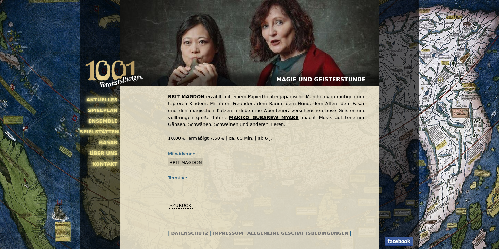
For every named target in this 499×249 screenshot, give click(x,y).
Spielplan (102, 110)
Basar (108, 142)
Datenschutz (189, 233)
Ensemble (102, 121)
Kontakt (105, 164)
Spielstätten (98, 132)
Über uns (103, 153)
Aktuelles (102, 99)
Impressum (227, 233)
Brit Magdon (185, 162)
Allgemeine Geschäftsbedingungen (297, 233)
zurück (181, 205)
